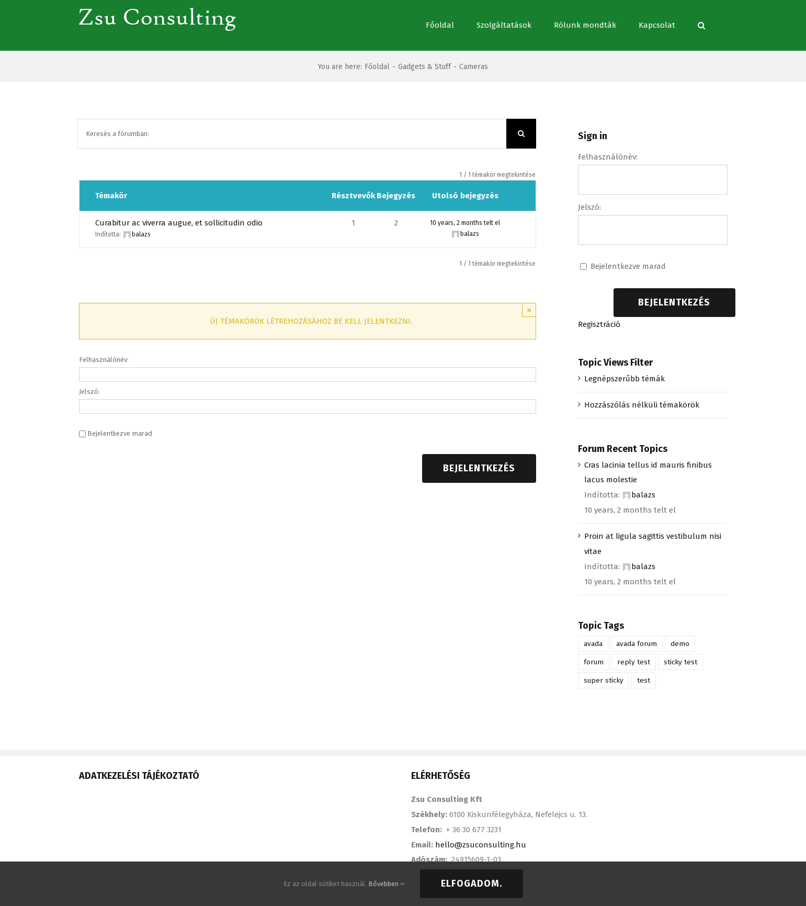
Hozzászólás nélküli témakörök (641, 405)
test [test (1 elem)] (643, 680)
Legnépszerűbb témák (624, 378)
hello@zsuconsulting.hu (480, 845)
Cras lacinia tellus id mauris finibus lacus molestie (648, 472)
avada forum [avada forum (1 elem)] (636, 643)
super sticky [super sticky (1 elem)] (603, 680)
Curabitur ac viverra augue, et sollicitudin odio (179, 223)
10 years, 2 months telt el (465, 222)
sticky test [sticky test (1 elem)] (680, 662)
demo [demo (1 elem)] (680, 643)
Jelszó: (89, 391)
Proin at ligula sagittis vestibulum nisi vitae (652, 543)
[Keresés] (701, 25)
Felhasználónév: (104, 360)
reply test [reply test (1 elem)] (633, 662)
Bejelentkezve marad (119, 433)
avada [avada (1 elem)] (593, 643)
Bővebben (386, 884)
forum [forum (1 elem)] (594, 662)
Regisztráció (599, 324)
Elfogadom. (471, 883)
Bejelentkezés (479, 468)
